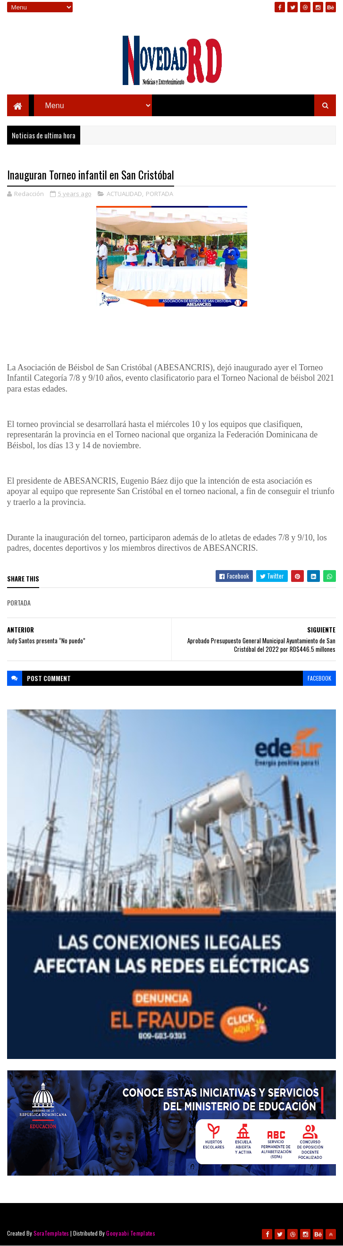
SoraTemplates (51, 1233)
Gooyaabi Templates (130, 1233)
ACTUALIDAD (124, 193)
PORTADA (159, 193)
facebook (319, 678)
